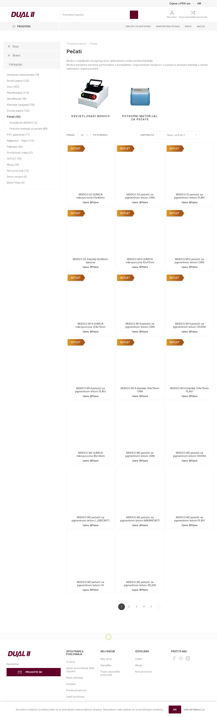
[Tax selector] (181, 3)
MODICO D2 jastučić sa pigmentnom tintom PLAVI (189, 196)
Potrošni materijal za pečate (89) (28, 128)
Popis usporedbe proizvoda (193, 17)
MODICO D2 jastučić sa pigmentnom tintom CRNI (140, 196)
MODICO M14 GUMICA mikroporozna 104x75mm (91, 325)
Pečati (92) (14, 116)
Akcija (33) (13, 164)
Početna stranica (76, 43)
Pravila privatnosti (76, 690)
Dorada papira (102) (18, 110)
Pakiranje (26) (15, 146)
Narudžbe (106, 665)
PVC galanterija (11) (18, 134)
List (210, 135)
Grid (204, 135)
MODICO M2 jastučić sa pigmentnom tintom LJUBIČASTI (90, 519)
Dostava (71, 684)
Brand (16, 55)
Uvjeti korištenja (75, 696)
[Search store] (94, 15)
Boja (16, 46)
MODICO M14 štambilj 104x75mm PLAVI (189, 390)
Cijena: (86, 202)
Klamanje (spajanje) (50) (21, 104)
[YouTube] (181, 658)
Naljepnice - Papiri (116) (20, 140)
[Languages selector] (201, 3)
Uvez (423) (13, 86)
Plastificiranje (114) (18, 92)
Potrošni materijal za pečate (140, 118)
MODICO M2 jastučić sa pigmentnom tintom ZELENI (140, 584)
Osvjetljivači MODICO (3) (23, 122)
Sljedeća (158, 606)
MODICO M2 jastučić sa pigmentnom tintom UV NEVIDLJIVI (90, 585)
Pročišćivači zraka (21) (20, 152)
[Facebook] (174, 658)
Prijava (95, 202)
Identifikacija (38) (16, 98)
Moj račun (172, 17)
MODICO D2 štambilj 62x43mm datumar (90, 261)
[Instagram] (188, 658)
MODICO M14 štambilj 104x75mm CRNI (140, 390)
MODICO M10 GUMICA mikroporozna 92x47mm (140, 261)
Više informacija (194, 709)
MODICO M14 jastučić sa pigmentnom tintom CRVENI (189, 325)
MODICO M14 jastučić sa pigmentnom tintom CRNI (140, 325)
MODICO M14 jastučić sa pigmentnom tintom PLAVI (90, 390)
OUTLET (76, 148)
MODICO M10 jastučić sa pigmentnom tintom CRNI (189, 261)
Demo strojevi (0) (17, 176)
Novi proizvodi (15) (18, 170)
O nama (70, 661)
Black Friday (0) (16, 182)
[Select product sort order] (178, 135)
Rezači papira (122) (18, 80)
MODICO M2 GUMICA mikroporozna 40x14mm (90, 454)
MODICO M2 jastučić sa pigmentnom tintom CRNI (140, 454)
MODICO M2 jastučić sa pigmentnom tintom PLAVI (189, 519)
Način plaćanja (74, 677)
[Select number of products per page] (84, 135)
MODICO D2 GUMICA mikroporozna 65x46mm (90, 196)
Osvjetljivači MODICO (90, 116)
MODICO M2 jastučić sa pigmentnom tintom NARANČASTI (140, 519)
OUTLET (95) (14, 158)
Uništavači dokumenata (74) (23, 74)
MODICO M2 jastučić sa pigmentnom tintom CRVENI (189, 454)
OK (175, 709)
